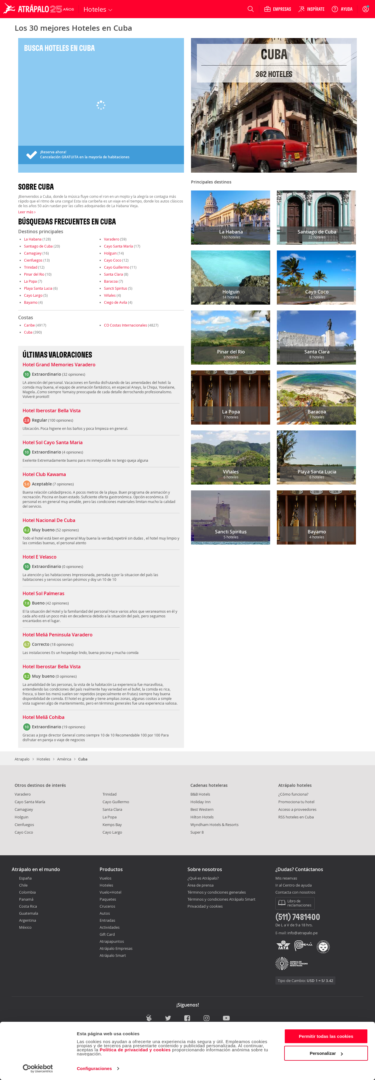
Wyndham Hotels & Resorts (214, 824)
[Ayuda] (341, 9)
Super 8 (197, 832)
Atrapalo (22, 759)
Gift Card (107, 934)
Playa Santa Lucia (38, 288)
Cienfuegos (33, 260)
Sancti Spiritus (115, 288)
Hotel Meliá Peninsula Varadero (58, 635)
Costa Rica (28, 906)
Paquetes (108, 899)
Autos (105, 913)
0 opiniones (72, 566)
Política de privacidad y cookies (135, 1049)
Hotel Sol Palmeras (43, 594)
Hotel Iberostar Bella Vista (52, 411)
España (25, 878)
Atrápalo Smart (113, 955)
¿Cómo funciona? (293, 794)
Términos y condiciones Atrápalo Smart (221, 899)
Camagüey (33, 253)
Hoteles (43, 759)
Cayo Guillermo (116, 267)
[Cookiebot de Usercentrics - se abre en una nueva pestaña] (38, 1068)
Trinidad (30, 267)
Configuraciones (94, 1068)
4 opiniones (72, 452)
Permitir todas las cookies (326, 1036)
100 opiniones (60, 420)
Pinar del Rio (34, 274)
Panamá (26, 899)
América (64, 759)
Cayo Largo (33, 295)
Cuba (28, 332)
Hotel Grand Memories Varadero (59, 365)
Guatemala (28, 913)
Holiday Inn (200, 801)
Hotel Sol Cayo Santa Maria (53, 443)
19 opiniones (73, 726)
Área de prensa (201, 885)
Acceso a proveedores (297, 809)
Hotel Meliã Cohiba (43, 717)
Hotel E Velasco (40, 557)
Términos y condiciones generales (217, 892)
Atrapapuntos (112, 941)
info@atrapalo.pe (302, 932)
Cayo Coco (112, 260)
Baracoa (111, 281)
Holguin (110, 253)
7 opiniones (63, 484)
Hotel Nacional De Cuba (49, 520)
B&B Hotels (200, 794)
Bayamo (31, 302)
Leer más (26, 212)
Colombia (27, 892)
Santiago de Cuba (38, 246)
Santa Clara (113, 274)
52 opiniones (67, 530)
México (25, 927)
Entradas (107, 920)
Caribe (29, 325)
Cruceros (107, 906)
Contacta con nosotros (295, 892)
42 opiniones (57, 603)
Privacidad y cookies (205, 906)
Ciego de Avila (115, 302)
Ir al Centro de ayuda (293, 885)
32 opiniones (73, 374)
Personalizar (326, 1053)
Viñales (110, 295)
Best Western (202, 809)
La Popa (30, 281)
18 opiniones (62, 644)
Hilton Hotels (202, 817)
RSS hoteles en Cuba (296, 817)
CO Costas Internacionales (125, 325)
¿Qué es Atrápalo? (203, 878)
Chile (23, 885)
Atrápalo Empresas (116, 948)
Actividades (110, 927)
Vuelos (105, 878)
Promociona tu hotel (296, 801)
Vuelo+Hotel (110, 892)
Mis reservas (286, 878)
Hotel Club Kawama (44, 475)
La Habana (33, 239)
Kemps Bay (112, 824)
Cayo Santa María (118, 246)
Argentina (27, 920)
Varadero (111, 239)
